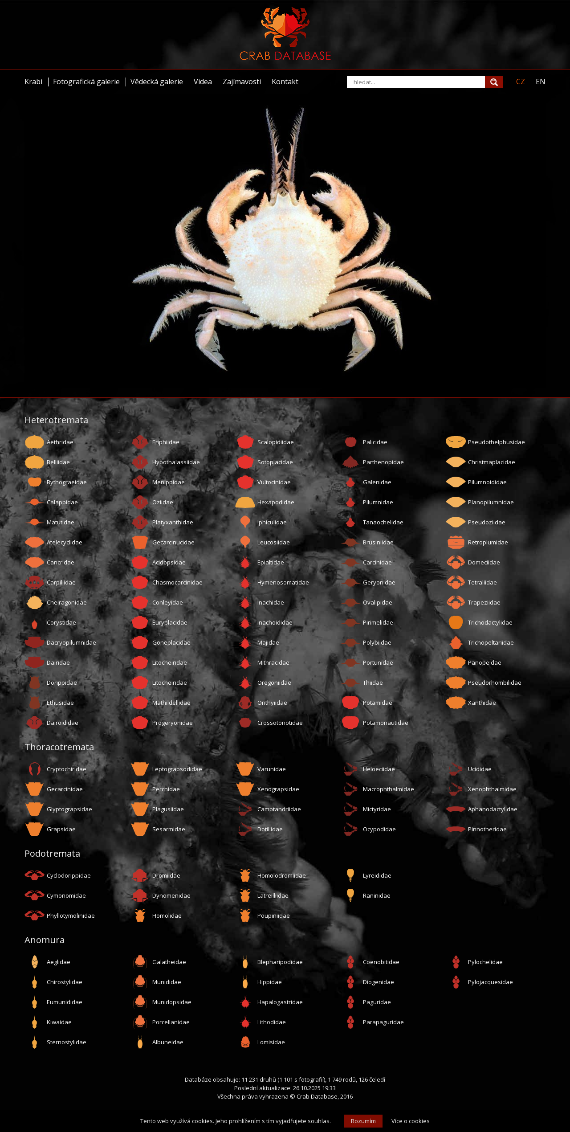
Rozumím (363, 1121)
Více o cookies (410, 1121)
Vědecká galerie (156, 81)
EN (541, 81)
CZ (520, 81)
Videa (203, 81)
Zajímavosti (242, 81)
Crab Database (317, 1096)
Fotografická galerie (86, 81)
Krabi (33, 81)
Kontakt (285, 81)
